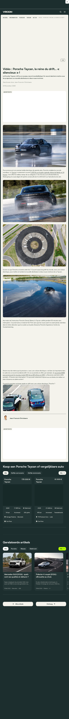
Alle (5, 473)
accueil (5, 17)
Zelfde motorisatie (34, 473)
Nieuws (23, 549)
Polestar (46, 588)
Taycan (29, 17)
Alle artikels (18, 604)
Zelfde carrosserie (17, 473)
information (13, 17)
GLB (20, 588)
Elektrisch (33, 549)
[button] (17, 480)
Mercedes (14, 588)
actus (35, 17)
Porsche (22, 17)
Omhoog (51, 604)
